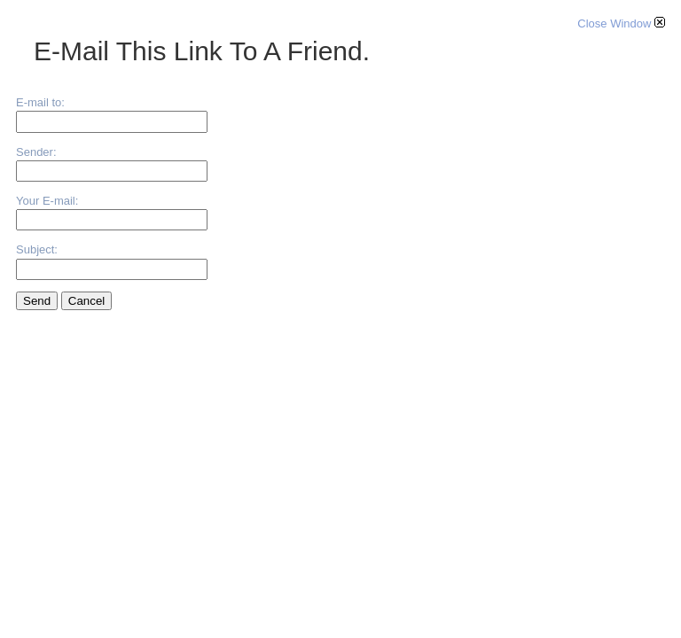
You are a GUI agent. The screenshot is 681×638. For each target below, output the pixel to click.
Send (37, 300)
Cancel (87, 300)
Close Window (621, 23)
